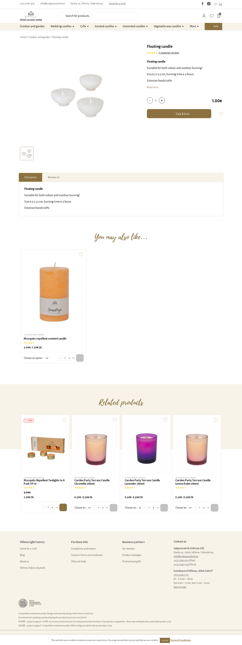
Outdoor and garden (32, 26)
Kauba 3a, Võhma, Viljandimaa (86, 3)
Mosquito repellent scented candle (45, 338)
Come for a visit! (117, 3)
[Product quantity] (156, 100)
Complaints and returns (83, 548)
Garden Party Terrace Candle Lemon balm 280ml (193, 482)
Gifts (83, 26)
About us (24, 561)
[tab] (26, 153)
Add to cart (63, 507)
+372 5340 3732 (181, 564)
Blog (22, 555)
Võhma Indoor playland (32, 567)
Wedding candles (61, 26)
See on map (180, 587)
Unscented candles (134, 26)
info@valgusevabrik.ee (52, 3)
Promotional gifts (131, 561)
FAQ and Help (78, 561)
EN (220, 4)
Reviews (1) (53, 177)
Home (23, 37)
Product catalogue (131, 555)
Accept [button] (165, 640)
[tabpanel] (78, 94)
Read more (152, 87)
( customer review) (169, 52)
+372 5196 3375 (27, 3)
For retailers (128, 548)
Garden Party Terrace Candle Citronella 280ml (92, 482)
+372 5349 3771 (181, 575)
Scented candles (104, 26)
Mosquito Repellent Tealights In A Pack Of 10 (44, 482)
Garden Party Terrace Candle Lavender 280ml (142, 482)
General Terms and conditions (87, 555)
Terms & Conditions (180, 640)
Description (30, 177)
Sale (215, 26)
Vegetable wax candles (167, 26)
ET (215, 4)
